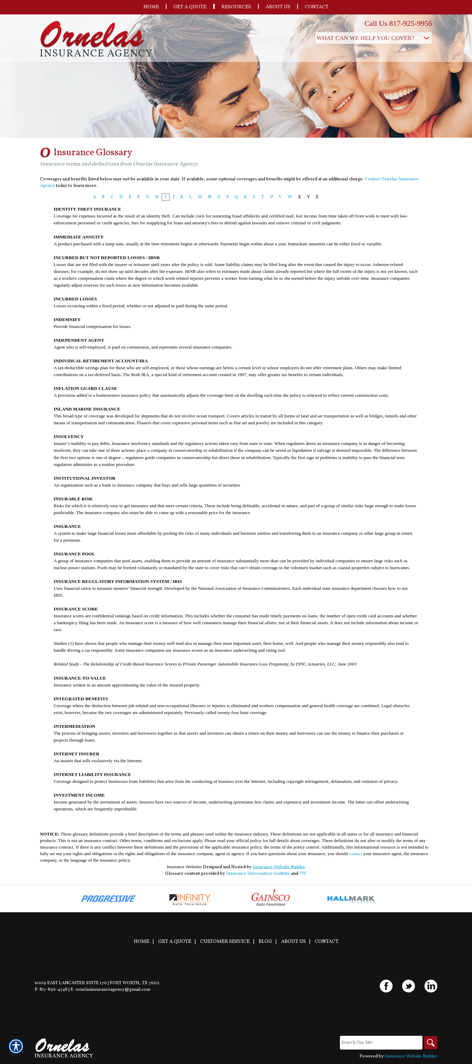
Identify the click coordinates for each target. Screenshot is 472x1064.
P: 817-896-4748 (51, 989)
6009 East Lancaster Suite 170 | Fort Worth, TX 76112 (97, 983)
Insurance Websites (184, 866)
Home (141, 941)
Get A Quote (174, 941)
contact (355, 853)
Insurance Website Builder (279, 867)
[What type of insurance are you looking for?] (373, 38)
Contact (327, 941)
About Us (293, 941)
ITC (303, 873)
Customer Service (225, 941)
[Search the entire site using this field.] (380, 1043)
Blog (265, 941)
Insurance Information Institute (258, 873)
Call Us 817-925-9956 (398, 23)
